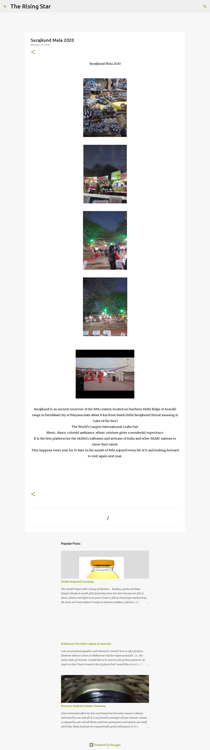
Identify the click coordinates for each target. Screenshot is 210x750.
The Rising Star (30, 6)
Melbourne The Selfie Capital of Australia (86, 643)
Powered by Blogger (105, 745)
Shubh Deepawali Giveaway (77, 581)
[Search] (56, 6)
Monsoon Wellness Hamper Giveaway (83, 706)
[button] (33, 52)
